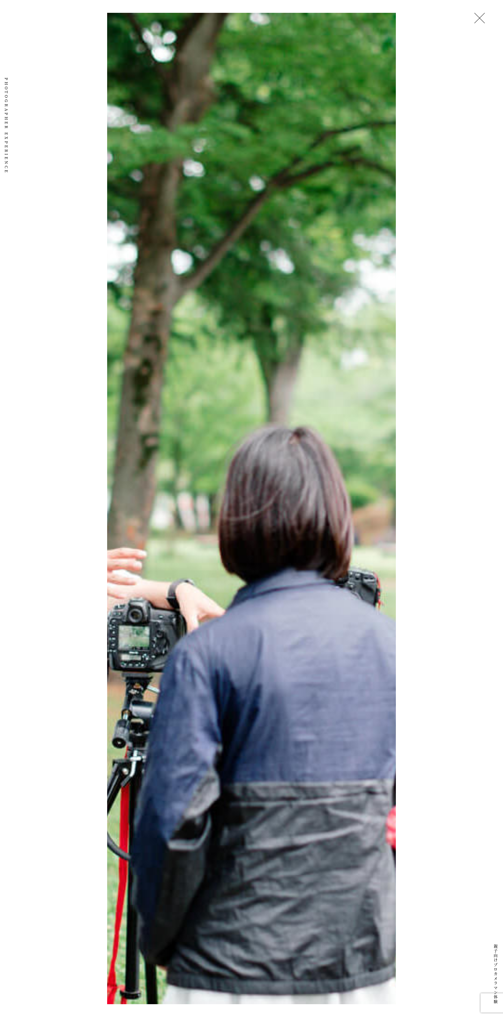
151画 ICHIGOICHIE (6, 42)
